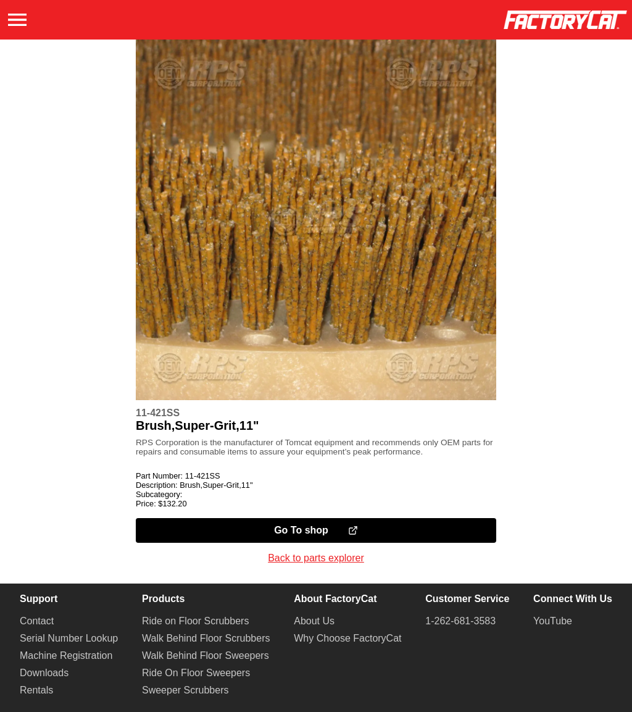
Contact (37, 621)
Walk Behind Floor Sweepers (205, 655)
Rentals (36, 690)
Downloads (44, 673)
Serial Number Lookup (69, 638)
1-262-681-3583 (460, 621)
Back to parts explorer (316, 558)
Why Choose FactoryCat (347, 638)
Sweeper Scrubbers (185, 690)
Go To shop (316, 530)
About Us (314, 621)
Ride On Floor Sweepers (196, 673)
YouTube (552, 621)
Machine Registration (66, 655)
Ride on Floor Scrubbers (195, 621)
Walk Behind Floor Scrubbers (206, 638)
